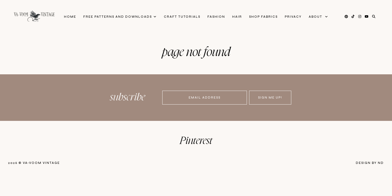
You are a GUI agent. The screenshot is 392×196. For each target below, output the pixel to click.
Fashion (216, 17)
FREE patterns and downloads (117, 17)
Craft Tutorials (182, 17)
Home (70, 17)
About (316, 17)
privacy (293, 17)
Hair (237, 17)
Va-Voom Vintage (41, 163)
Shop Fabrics (263, 17)
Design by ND (370, 163)
